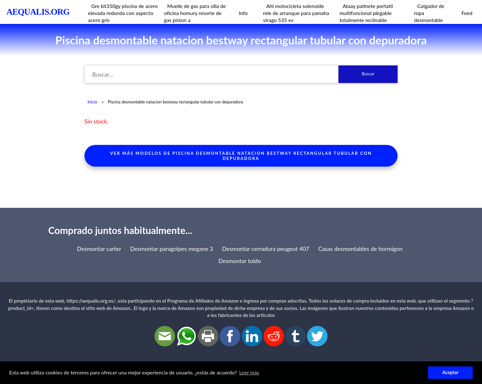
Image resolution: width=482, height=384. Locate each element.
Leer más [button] (249, 372)
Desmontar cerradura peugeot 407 (265, 248)
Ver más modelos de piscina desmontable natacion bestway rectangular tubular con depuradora (241, 156)
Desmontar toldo (239, 260)
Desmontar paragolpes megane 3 (171, 248)
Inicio (93, 101)
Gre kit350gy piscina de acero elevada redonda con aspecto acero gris (123, 13)
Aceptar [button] (450, 372)
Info (243, 13)
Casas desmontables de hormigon (360, 248)
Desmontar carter (99, 248)
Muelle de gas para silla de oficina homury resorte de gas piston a (195, 13)
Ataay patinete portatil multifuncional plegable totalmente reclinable (366, 13)
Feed (467, 13)
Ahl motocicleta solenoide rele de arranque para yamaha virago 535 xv (296, 13)
